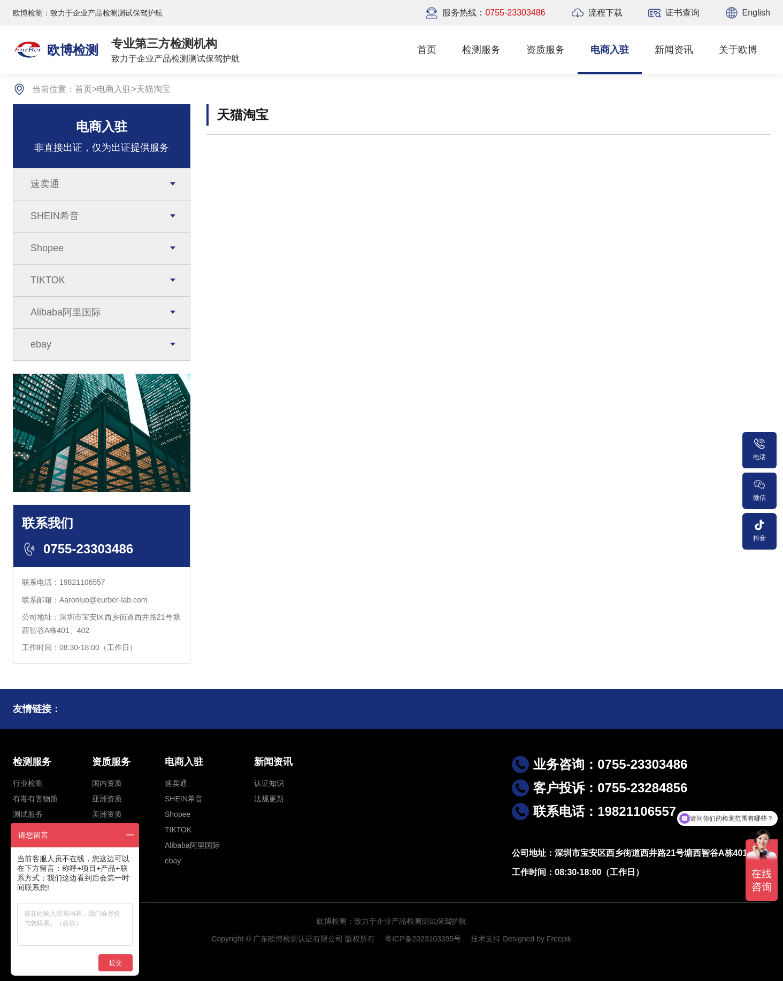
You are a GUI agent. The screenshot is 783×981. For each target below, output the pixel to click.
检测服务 (481, 49)
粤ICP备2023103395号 (423, 938)
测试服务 (28, 814)
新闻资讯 (674, 49)
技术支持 (486, 938)
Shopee (47, 248)
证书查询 (682, 12)
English (756, 12)
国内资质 (107, 783)
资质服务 (545, 49)
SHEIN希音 (54, 216)
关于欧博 (738, 49)
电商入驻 (609, 49)
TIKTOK (47, 280)
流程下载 (605, 12)
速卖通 (44, 184)
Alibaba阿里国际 (65, 312)
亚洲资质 (107, 798)
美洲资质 (107, 814)
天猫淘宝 (153, 89)
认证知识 (269, 783)
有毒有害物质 (35, 798)
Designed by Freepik (537, 938)
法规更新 (269, 798)
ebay (40, 344)
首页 (426, 49)
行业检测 (28, 783)
